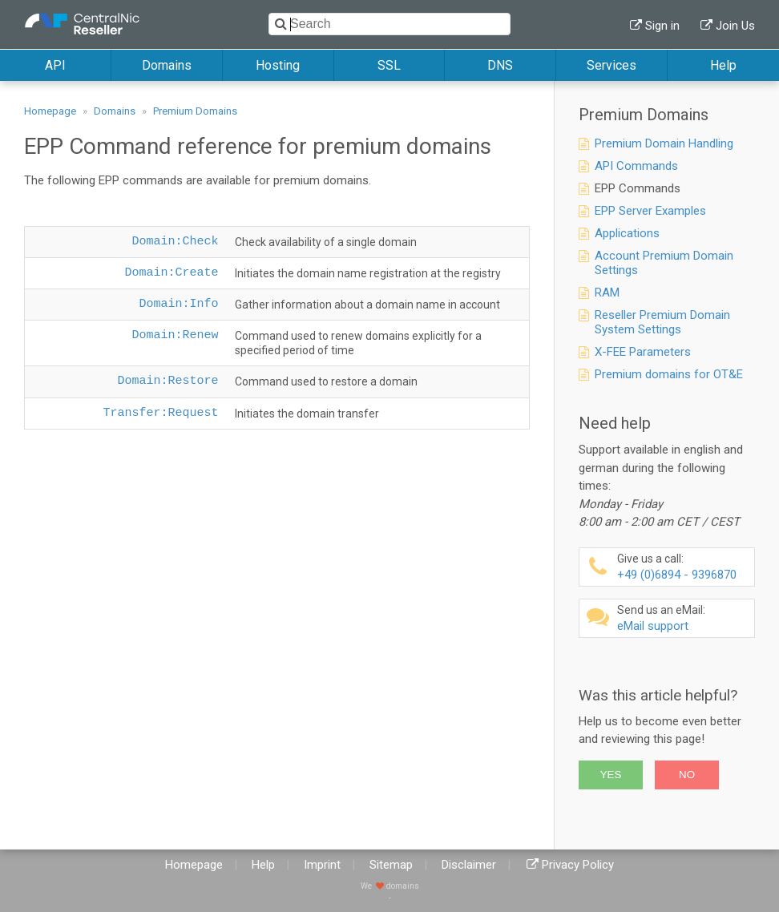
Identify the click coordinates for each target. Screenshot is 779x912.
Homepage (50, 111)
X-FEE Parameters (643, 352)
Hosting (278, 65)
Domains (167, 65)
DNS (500, 65)
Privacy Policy (578, 865)
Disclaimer (469, 865)
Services (611, 65)
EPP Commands (637, 188)
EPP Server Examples (650, 211)
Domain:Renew (174, 335)
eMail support (683, 618)
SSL (389, 65)
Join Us (735, 25)
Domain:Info (178, 304)
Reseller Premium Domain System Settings (662, 322)
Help (723, 65)
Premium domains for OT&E (669, 374)
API (55, 65)
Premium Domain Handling (664, 143)
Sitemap (391, 865)
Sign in (662, 25)
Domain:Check (174, 241)
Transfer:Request (160, 413)
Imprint (322, 865)
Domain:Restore (167, 381)
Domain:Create (171, 273)
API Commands (636, 166)
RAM (607, 292)
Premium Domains (195, 111)
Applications (627, 233)
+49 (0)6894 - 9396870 (683, 567)
